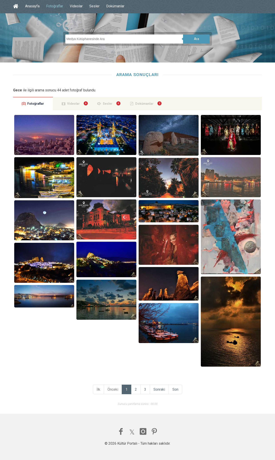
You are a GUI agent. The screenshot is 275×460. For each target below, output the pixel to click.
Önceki (113, 389)
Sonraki (159, 389)
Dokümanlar (115, 6)
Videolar (76, 6)
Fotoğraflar (54, 6)
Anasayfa (32, 6)
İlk (98, 389)
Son (175, 389)
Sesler (94, 6)
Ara (196, 39)
